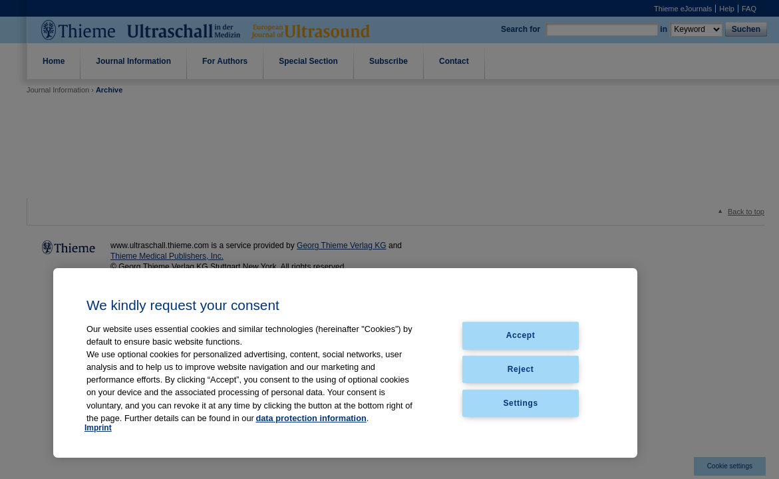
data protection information (310, 418)
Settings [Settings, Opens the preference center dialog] (521, 403)
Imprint (98, 427)
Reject (521, 369)
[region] (345, 363)
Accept (521, 335)
